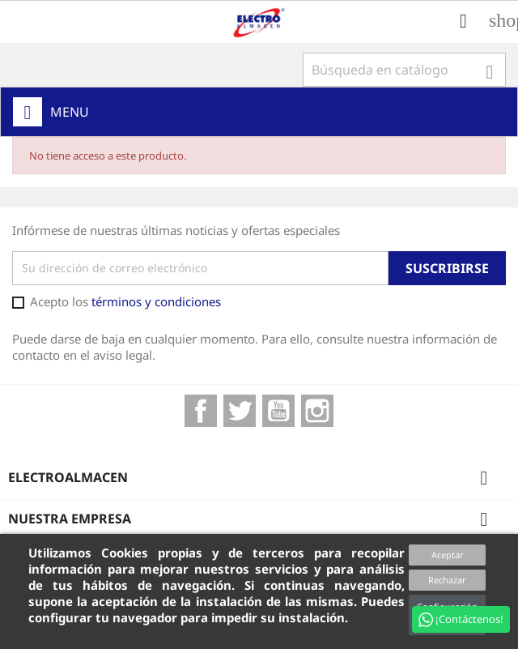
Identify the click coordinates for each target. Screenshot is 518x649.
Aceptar (447, 555)
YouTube (278, 411)
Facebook (201, 411)
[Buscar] (404, 70)
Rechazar (447, 580)
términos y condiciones (156, 301)
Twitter (239, 411)
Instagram (317, 411)
